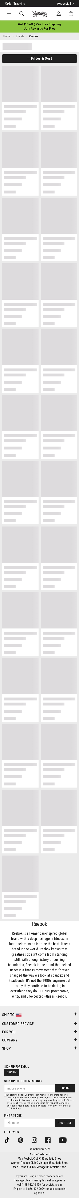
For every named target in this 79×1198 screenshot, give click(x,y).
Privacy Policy (26, 1103)
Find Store (65, 1123)
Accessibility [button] (65, 3)
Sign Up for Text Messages (23, 1081)
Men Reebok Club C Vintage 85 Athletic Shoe (39, 1167)
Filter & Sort (39, 58)
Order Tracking (15, 3)
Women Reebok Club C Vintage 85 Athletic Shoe (39, 1162)
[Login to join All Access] (39, 24)
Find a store (12, 1115)
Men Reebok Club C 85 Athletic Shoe (39, 1158)
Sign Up (12, 1072)
